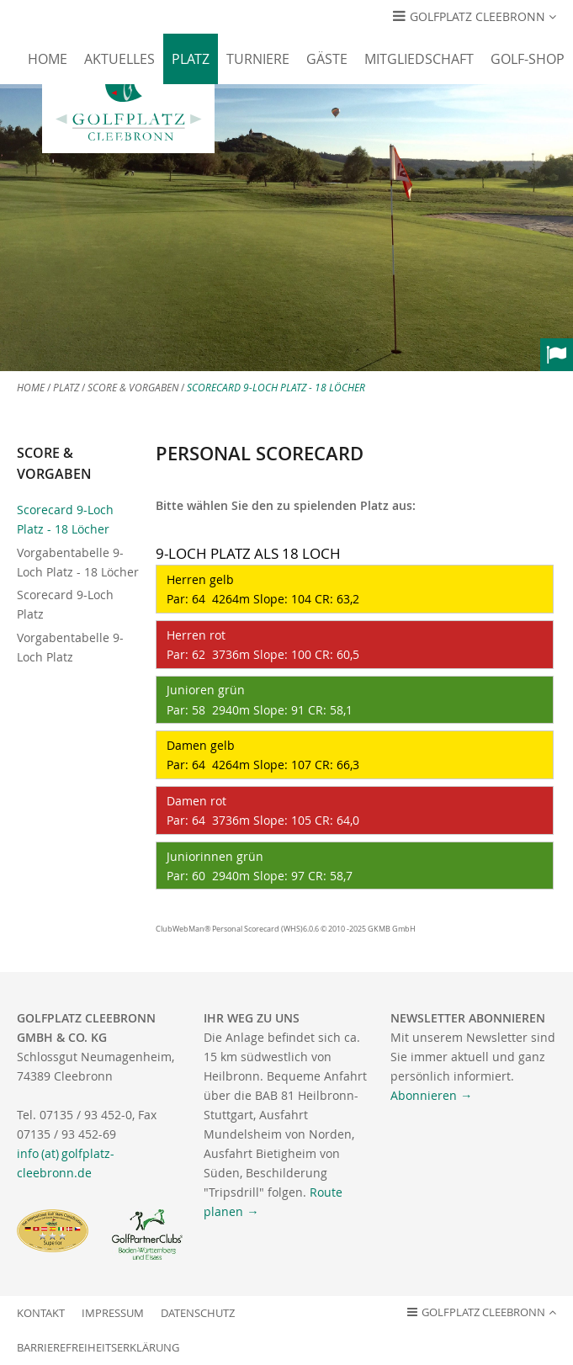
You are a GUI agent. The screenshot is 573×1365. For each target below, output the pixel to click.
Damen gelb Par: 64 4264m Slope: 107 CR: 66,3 (261, 755)
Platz (191, 59)
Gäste (327, 59)
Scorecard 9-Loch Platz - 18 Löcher (276, 387)
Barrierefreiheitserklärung (98, 1348)
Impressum (113, 1313)
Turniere (257, 59)
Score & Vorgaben (133, 387)
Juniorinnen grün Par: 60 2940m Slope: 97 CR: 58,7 (258, 866)
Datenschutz (198, 1313)
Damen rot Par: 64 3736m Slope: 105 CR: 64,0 (261, 810)
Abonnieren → (431, 1095)
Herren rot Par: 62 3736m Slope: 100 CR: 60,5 (261, 644)
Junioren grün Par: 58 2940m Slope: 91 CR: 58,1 (258, 699)
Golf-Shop (528, 59)
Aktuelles (119, 59)
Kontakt (41, 1313)
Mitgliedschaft (419, 59)
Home (47, 59)
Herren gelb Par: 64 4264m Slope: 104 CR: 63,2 (261, 589)
